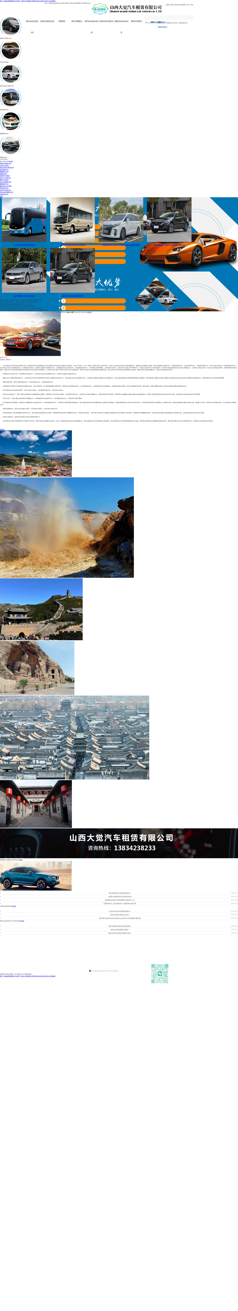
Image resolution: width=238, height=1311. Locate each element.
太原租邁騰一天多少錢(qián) (24, 296)
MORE (11, 161)
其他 (1, 196)
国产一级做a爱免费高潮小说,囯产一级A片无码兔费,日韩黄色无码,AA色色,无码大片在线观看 (27, 1)
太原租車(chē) (75, 968)
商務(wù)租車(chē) (5, 163)
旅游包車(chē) (4, 169)
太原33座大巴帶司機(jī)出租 (24, 245)
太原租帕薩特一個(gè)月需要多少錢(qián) (169, 245)
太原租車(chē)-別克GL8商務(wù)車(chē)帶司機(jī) (121, 245)
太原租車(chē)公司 (172, 23)
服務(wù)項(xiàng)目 (121, 23)
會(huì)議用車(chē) (5, 182)
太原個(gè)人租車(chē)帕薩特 (72, 296)
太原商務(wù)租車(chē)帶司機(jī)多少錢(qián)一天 (120, 900)
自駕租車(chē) (4, 194)
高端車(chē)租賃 (5, 175)
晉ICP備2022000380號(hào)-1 (78, 971)
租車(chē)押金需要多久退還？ (120, 929)
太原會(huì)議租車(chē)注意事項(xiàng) (120, 896)
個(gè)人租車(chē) (5, 178)
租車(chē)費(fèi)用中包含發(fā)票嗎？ (120, 926)
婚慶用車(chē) (4, 171)
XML (191, 4)
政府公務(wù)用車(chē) (7, 167)
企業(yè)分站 (170, 4)
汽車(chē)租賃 (4, 165)
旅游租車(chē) (4, 188)
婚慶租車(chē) (4, 184)
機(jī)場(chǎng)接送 (6, 186)
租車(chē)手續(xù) (107, 21)
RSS (187, 4)
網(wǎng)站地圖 (180, 4)
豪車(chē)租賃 (4, 180)
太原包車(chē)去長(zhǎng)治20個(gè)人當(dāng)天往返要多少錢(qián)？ (120, 918)
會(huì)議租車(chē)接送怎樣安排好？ (120, 893)
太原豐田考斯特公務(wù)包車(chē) (72, 245)
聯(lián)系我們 (136, 21)
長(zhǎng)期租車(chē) (6, 192)
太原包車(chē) (183, 23)
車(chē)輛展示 (76, 21)
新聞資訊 (62, 21)
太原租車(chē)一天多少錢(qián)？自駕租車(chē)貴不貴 (119, 903)
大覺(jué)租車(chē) (47, 21)
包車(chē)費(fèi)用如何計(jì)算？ (120, 914)
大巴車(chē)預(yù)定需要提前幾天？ (120, 911)
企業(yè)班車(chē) (5, 190)
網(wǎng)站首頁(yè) (32, 23)
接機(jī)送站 (3, 173)
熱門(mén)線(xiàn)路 (92, 23)
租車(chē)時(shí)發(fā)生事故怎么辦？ (119, 933)
